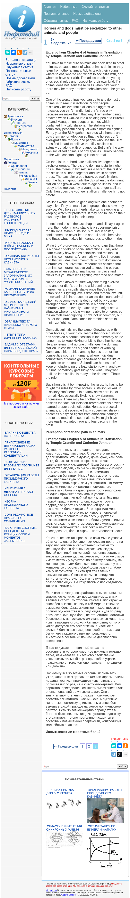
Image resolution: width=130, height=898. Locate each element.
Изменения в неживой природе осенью (18, 492)
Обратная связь (18, 82)
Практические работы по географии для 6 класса (21, 465)
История (12, 136)
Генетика (20, 122)
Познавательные (56, 13)
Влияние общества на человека (19, 434)
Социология (19, 166)
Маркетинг (21, 142)
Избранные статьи (19, 63)
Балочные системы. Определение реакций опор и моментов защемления (20, 534)
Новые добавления (20, 78)
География (25, 126)
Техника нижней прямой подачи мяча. (17, 233)
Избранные (68, 6)
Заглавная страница (21, 60)
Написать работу (18, 89)
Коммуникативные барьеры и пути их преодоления (19, 292)
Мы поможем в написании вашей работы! (93, 886)
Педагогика (11, 159)
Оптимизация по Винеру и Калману (101, 828)
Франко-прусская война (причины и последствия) (18, 246)
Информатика (13, 132)
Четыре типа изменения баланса (20, 336)
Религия (12, 162)
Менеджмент (29, 149)
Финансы (31, 179)
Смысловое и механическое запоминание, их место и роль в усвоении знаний (18, 275)
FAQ (9, 85)
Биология (17, 119)
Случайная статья (19, 67)
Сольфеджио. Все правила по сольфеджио (18, 518)
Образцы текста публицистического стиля (20, 325)
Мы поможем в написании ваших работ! (21, 405)
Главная (50, 6)
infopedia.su (51, 890)
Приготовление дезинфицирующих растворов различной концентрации (19, 216)
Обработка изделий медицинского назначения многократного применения (20, 308)
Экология (10, 189)
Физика (22, 172)
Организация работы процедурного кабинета (21, 259)
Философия (29, 175)
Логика (15, 139)
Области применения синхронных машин (64, 828)
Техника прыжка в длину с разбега (61, 791)
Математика (26, 146)
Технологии (21, 169)
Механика (31, 152)
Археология (15, 116)
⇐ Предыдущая (88, 40)
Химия (32, 182)
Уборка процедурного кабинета (16, 505)
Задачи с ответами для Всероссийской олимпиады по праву (21, 348)
